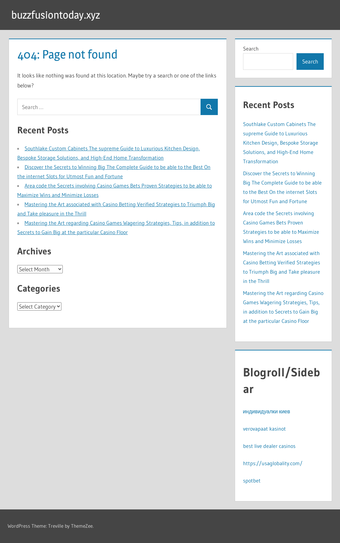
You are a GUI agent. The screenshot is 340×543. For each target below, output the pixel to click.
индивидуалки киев (266, 411)
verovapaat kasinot (264, 428)
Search (251, 48)
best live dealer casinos (269, 446)
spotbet (252, 480)
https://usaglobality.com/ (272, 463)
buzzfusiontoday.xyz (55, 14)
